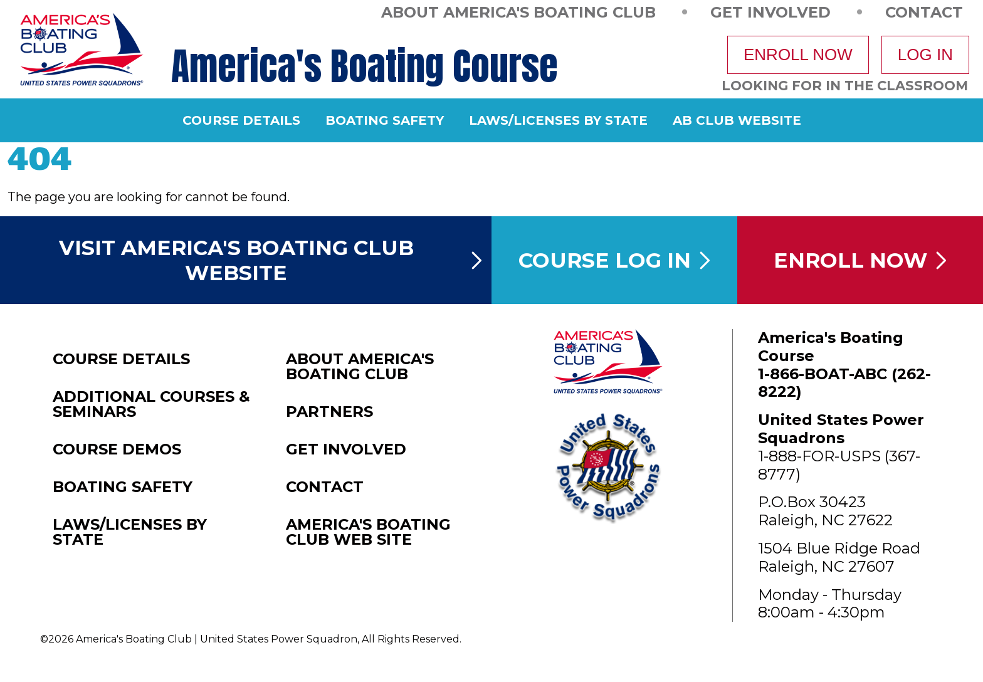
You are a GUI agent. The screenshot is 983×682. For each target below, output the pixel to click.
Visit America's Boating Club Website (270, 260)
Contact (924, 11)
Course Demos (117, 449)
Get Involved (770, 11)
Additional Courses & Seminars (151, 404)
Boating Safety (384, 120)
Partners (329, 411)
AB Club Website (737, 120)
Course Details (241, 120)
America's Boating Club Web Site (368, 532)
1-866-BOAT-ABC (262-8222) (844, 383)
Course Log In (614, 260)
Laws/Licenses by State (558, 120)
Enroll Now (798, 54)
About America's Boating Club (518, 11)
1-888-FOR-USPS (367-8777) (839, 465)
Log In (925, 54)
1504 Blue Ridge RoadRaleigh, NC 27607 (839, 557)
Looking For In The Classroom (845, 85)
